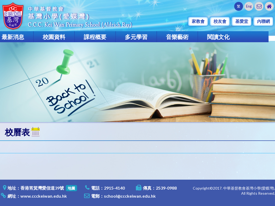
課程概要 (95, 36)
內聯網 (263, 21)
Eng (249, 6)
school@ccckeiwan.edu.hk (130, 195)
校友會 (220, 21)
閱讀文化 (218, 36)
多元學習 (136, 36)
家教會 (198, 21)
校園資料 (54, 36)
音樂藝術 (177, 36)
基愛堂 (241, 21)
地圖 (71, 188)
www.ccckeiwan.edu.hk (43, 195)
